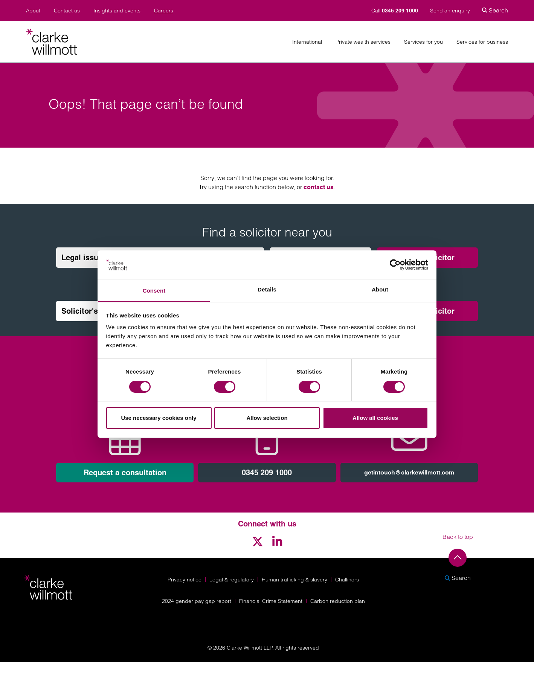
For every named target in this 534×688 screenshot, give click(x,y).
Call (395, 10)
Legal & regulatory (231, 579)
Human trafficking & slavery (294, 579)
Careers (163, 10)
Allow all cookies (375, 418)
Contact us (67, 10)
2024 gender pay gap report (196, 601)
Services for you (423, 42)
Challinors (347, 579)
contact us (319, 187)
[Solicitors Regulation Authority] (461, 618)
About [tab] (380, 289)
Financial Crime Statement (270, 601)
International (307, 42)
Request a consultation (125, 472)
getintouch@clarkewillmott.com (409, 472)
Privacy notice (184, 579)
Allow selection (266, 418)
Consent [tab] (154, 290)
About (33, 10)
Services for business (482, 42)
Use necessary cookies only (158, 418)
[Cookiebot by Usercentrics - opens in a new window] (395, 264)
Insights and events (116, 10)
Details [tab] (267, 289)
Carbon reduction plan (337, 601)
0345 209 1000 (267, 472)
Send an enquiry (450, 10)
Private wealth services (363, 42)
